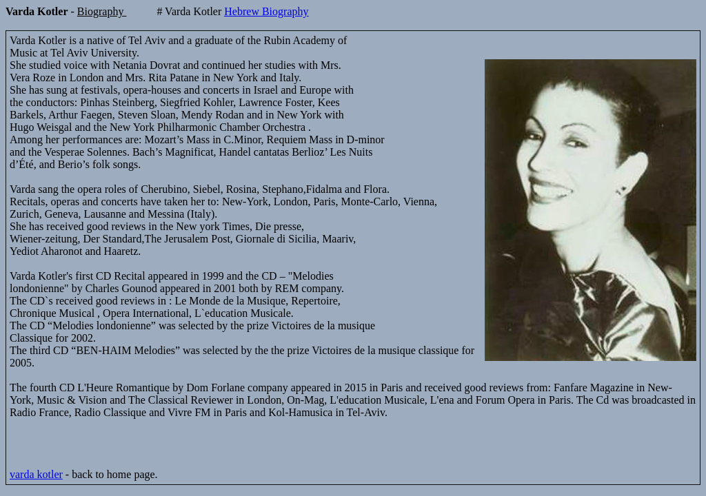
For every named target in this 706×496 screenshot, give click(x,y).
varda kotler (36, 474)
